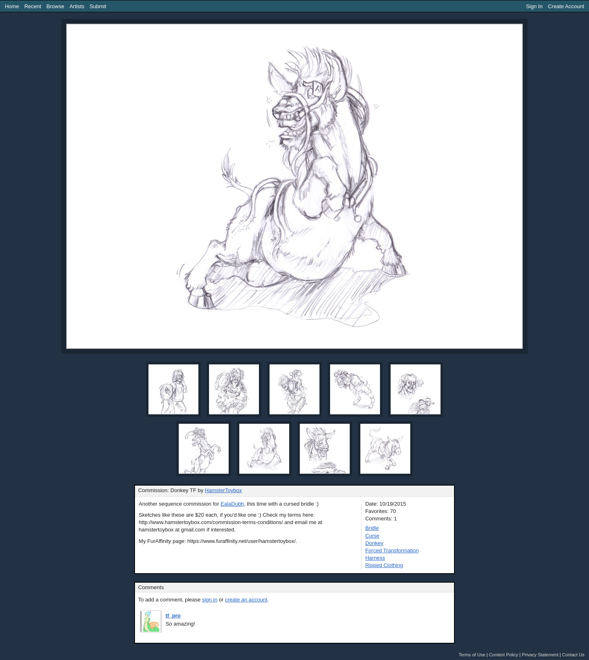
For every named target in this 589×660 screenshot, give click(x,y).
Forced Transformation (392, 550)
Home (12, 6)
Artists (77, 6)
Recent (32, 6)
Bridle (372, 528)
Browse (55, 6)
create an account (246, 600)
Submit (98, 6)
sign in (210, 600)
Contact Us (573, 654)
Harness (375, 558)
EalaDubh (232, 504)
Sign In (534, 6)
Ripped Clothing (384, 565)
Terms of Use (472, 654)
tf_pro (173, 616)
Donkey (374, 543)
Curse (372, 536)
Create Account (566, 6)
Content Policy (503, 654)
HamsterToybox (223, 490)
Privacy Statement (540, 654)
